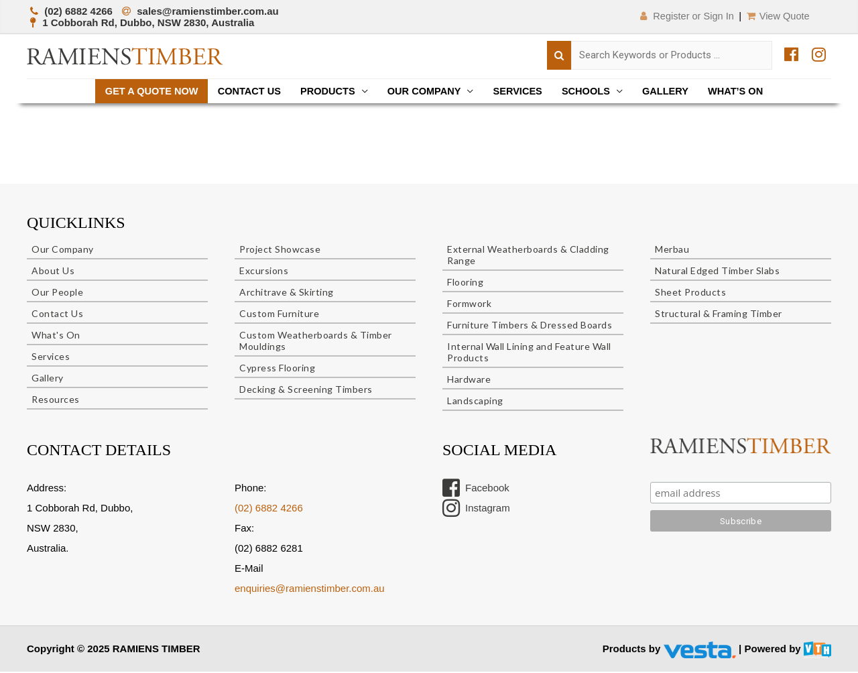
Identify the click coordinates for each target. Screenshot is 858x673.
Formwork (469, 305)
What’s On (744, 91)
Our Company (424, 91)
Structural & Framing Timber (718, 315)
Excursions (263, 272)
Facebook (475, 490)
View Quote (777, 15)
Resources (56, 401)
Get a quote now (143, 91)
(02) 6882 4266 (269, 509)
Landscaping (475, 402)
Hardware (469, 381)
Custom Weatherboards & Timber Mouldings (315, 342)
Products (325, 91)
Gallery (672, 91)
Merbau (672, 251)
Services (520, 91)
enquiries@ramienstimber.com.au (310, 590)
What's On (56, 337)
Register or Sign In (680, 15)
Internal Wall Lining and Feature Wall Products (529, 354)
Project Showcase (279, 251)
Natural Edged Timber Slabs (717, 272)
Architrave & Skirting (286, 294)
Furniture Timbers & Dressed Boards (529, 326)
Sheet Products (690, 294)
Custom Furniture (279, 315)
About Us (53, 272)
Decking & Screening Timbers (306, 391)
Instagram (476, 510)
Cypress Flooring (277, 369)
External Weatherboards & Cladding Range (528, 256)
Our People (57, 294)
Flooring (465, 284)
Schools (590, 91)
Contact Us (243, 91)
